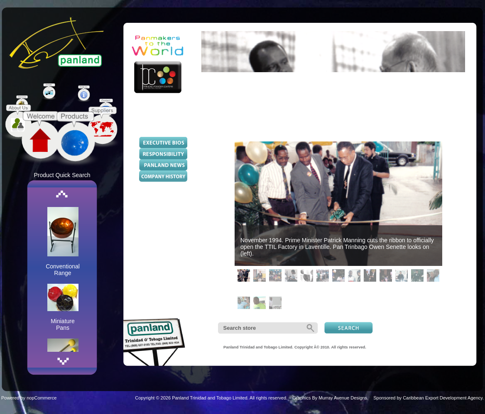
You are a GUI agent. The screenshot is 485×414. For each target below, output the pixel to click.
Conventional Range (63, 269)
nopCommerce (41, 397)
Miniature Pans (63, 324)
